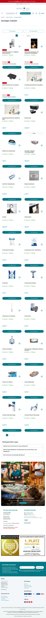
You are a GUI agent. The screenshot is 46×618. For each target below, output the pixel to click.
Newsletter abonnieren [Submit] (40, 567)
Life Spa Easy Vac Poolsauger (8, 316)
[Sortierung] (30, 36)
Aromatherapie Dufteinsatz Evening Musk (34, 84)
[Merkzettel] (33, 13)
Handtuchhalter (28, 217)
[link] (25, 601)
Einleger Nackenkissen (29, 183)
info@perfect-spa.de (31, 514)
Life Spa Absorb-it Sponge (8, 250)
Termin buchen (22, 609)
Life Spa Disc (5, 283)
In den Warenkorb (12, 67)
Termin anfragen (23, 502)
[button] (45, 1)
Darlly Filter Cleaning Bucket (8, 183)
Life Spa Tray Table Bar (7, 382)
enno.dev (30, 616)
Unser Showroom (4, 596)
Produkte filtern (33, 31)
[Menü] (2, 13)
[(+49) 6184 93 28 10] (25, 13)
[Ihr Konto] (36, 13)
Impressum (3, 607)
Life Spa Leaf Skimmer (7, 349)
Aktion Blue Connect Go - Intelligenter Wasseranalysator (10, 52)
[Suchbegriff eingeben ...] (10, 13)
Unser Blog (3, 598)
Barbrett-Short (28, 117)
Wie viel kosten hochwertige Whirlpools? (14, 455)
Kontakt (42, 607)
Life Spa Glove (28, 316)
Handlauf (4, 217)
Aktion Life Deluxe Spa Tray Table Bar (10, 84)
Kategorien (12, 31)
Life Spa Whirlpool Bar (29, 382)
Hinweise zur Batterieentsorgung (34, 607)
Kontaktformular (4, 589)
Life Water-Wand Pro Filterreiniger (32, 415)
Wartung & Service (27, 585)
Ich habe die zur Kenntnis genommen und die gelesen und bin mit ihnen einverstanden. (32, 571)
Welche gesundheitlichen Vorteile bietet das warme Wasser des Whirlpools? (20, 450)
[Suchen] (16, 13)
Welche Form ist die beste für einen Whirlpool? (15, 446)
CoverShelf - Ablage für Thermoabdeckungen (30, 151)
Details (34, 133)
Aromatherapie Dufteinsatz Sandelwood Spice (11, 118)
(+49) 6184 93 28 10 (26, 3)
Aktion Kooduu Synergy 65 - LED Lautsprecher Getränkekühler (31, 52)
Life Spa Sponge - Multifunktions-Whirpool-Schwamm (34, 349)
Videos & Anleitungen (5, 600)
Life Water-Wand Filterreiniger (8, 415)
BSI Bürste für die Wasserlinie (8, 150)
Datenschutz (11, 607)
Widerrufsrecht (25, 607)
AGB (24, 571)
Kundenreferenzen (4, 597)
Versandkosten (20, 611)
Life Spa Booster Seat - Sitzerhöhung (33, 250)
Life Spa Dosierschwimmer (30, 283)
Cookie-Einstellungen (17, 607)
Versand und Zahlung (28, 586)
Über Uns (25, 583)
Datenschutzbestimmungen (30, 570)
